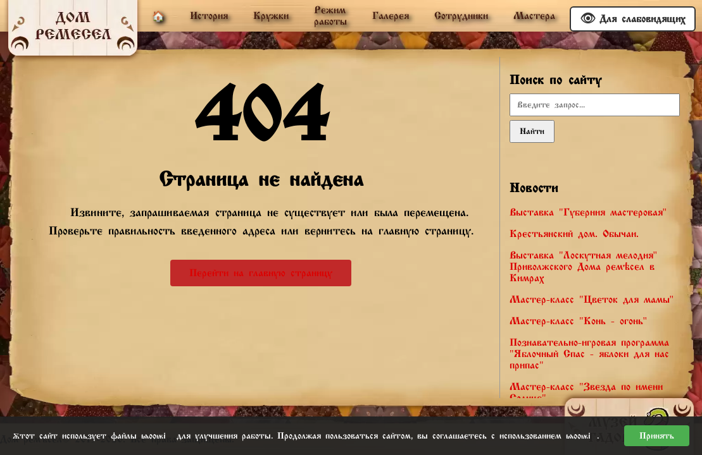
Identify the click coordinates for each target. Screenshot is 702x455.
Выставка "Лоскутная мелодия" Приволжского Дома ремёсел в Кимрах (583, 267)
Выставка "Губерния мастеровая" (588, 212)
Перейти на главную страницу (260, 273)
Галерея (390, 15)
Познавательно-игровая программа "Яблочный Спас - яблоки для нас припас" (589, 354)
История (209, 15)
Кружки (271, 15)
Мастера (534, 15)
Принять (656, 435)
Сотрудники (461, 15)
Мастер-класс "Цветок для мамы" (592, 299)
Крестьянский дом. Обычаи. (574, 234)
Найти (532, 131)
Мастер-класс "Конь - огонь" (578, 321)
